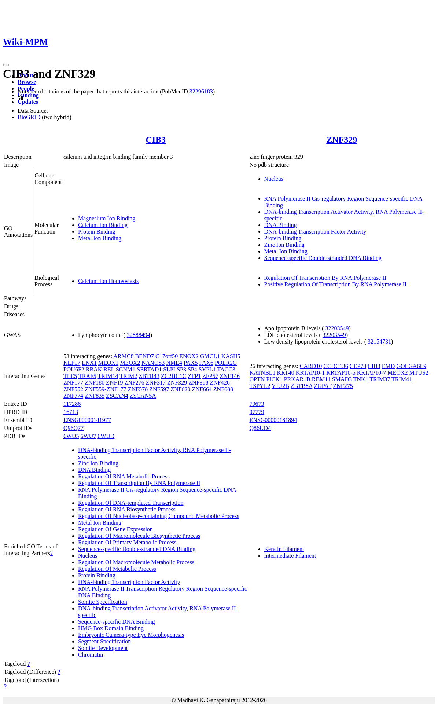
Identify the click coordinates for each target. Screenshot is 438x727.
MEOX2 (130, 363)
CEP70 (358, 366)
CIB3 (156, 139)
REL (108, 369)
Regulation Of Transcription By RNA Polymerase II (325, 278)
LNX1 (89, 363)
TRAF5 (87, 376)
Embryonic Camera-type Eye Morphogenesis (131, 635)
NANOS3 (153, 363)
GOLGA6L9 (411, 366)
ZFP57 (210, 376)
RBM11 (321, 379)
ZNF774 (73, 396)
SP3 (181, 369)
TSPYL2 (260, 386)
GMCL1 (210, 356)
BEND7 (144, 356)
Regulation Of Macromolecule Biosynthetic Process (139, 536)
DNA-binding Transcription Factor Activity (315, 231)
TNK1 (360, 379)
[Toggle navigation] (6, 65)
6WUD (105, 436)
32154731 (379, 341)
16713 (70, 412)
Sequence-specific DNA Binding (116, 621)
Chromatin (90, 654)
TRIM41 (401, 379)
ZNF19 (114, 382)
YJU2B (280, 386)
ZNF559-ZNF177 (105, 389)
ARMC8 (123, 356)
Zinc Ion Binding (284, 245)
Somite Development (103, 648)
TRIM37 (379, 379)
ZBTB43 (149, 376)
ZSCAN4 (117, 396)
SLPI (169, 369)
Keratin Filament (284, 549)
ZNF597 (159, 389)
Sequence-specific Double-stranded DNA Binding (323, 258)
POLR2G (226, 363)
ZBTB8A (302, 386)
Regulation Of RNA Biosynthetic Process (127, 509)
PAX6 (206, 363)
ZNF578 (138, 389)
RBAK (94, 369)
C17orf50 (166, 356)
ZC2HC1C (173, 376)
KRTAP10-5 (341, 373)
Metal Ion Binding (99, 238)
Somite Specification (102, 602)
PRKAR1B (297, 379)
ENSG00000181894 (273, 420)
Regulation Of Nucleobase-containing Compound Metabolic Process (158, 516)
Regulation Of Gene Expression (115, 529)
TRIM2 (128, 376)
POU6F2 (73, 369)
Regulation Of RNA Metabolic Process (124, 476)
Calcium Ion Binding (103, 225)
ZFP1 (194, 376)
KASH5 (230, 356)
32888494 (138, 335)
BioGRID (29, 117)
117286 (72, 404)
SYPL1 (207, 369)
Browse (27, 82)
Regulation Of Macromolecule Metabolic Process (136, 562)
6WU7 (88, 436)
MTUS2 (418, 373)
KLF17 (71, 363)
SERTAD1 (149, 369)
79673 (257, 404)
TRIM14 (108, 376)
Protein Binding (96, 231)
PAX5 (191, 363)
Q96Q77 (73, 428)
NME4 (174, 363)
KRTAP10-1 (310, 373)
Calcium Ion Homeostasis (108, 281)
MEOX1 (108, 363)
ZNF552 (73, 389)
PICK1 (274, 379)
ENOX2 (188, 356)
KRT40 (285, 373)
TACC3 (226, 369)
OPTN (257, 379)
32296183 (201, 91)
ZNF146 (230, 376)
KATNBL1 (263, 373)
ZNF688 (223, 389)
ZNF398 (198, 382)
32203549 (337, 328)
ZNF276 (134, 382)
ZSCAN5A (143, 396)
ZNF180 (94, 382)
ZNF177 (73, 382)
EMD (388, 366)
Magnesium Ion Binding (106, 218)
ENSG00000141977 (87, 420)
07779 (257, 412)
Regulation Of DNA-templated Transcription (131, 503)
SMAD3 (342, 379)
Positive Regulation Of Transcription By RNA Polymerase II (335, 284)
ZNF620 (180, 389)
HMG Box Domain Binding (111, 628)
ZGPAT (322, 386)
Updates (28, 102)
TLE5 (70, 376)
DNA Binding (280, 225)
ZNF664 (202, 389)
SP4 (192, 369)
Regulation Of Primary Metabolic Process (127, 542)
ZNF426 (220, 382)
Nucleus (273, 179)
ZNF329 (341, 139)
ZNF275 (343, 386)
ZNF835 (94, 396)
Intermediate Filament (290, 555)
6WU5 (71, 436)
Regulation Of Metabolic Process (117, 569)
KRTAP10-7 (371, 373)
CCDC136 (335, 366)
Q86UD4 (260, 428)
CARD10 (311, 366)
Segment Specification (104, 641)
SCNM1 (125, 369)
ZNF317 (156, 382)
